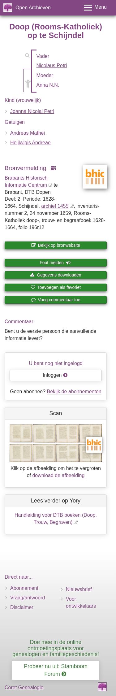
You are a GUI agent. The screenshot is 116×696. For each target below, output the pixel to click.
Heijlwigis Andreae (30, 142)
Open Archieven (33, 7)
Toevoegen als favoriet (56, 287)
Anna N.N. (48, 85)
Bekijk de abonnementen (74, 391)
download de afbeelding (58, 475)
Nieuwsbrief (79, 589)
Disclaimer (21, 607)
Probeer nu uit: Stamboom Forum (55, 670)
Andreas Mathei (27, 133)
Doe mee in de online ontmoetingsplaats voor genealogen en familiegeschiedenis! (55, 648)
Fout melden (55, 262)
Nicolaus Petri (52, 65)
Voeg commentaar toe (55, 299)
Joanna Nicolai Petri (32, 111)
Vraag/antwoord (27, 597)
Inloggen (55, 375)
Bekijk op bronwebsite (55, 245)
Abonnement (24, 588)
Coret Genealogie (24, 687)
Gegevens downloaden (55, 274)
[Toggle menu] (95, 7)
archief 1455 (54, 206)
